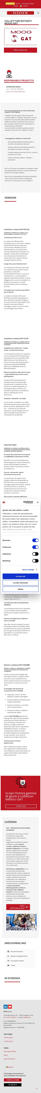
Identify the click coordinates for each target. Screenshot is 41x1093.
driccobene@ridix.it (18, 91)
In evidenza (10, 4)
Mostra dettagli (28, 570)
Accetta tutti (20, 576)
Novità (18, 4)
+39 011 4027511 (11, 1017)
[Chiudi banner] (37, 502)
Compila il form (12, 1080)
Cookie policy (8, 1041)
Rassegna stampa (10, 1051)
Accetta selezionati (20, 583)
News (6, 1055)
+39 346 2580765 (17, 89)
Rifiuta (20, 589)
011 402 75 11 (12, 1085)
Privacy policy (8, 1037)
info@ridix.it (27, 1017)
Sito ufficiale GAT (19, 907)
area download (20, 50)
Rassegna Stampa (28, 4)
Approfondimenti (9, 1059)
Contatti (15, 6)
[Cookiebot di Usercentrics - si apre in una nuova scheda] (24, 502)
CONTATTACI (21, 806)
